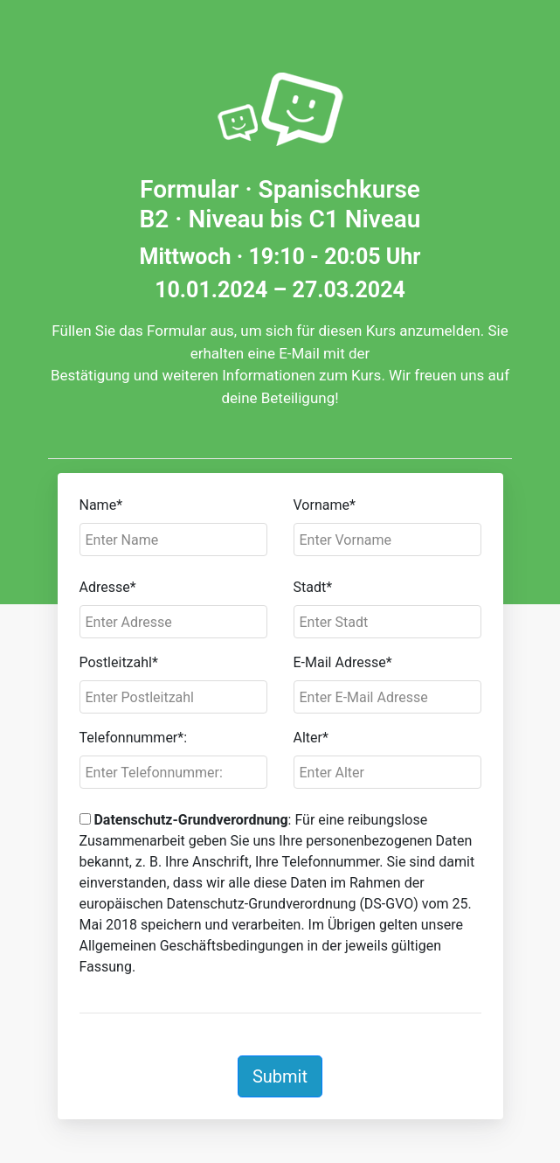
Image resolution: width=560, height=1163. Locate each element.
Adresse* (108, 587)
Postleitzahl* (119, 662)
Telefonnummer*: (134, 737)
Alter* (311, 737)
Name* (101, 505)
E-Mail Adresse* (343, 662)
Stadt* (313, 587)
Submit (280, 1076)
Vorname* (325, 505)
